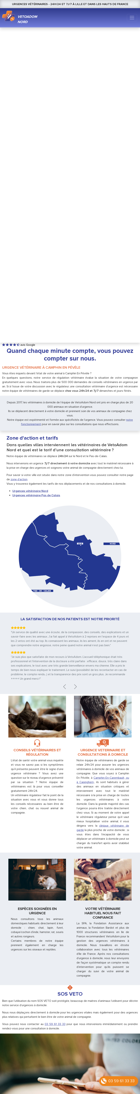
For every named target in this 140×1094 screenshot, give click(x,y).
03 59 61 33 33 (121, 1080)
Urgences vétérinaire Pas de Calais (36, 495)
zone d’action (19, 479)
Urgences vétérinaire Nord (30, 491)
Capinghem (86, 782)
